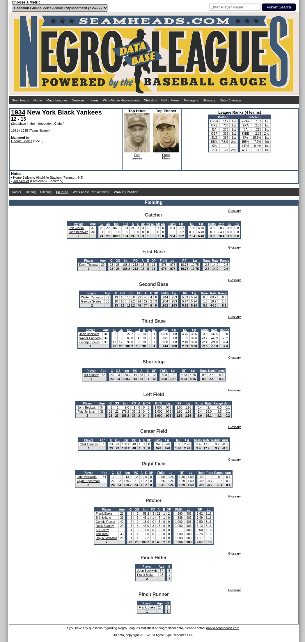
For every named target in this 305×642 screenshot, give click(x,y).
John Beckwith (78, 232)
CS (163, 224)
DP (143, 224)
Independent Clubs (49, 123)
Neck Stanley (105, 525)
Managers (191, 100)
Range (224, 260)
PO (125, 224)
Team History (39, 130)
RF (192, 224)
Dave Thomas (88, 264)
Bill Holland (103, 517)
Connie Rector (105, 521)
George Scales (21, 141)
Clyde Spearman (88, 481)
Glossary (209, 100)
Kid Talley (102, 530)
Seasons (78, 100)
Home (37, 100)
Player (78, 224)
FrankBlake (166, 156)
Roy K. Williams (106, 538)
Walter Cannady (92, 297)
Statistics (150, 100)
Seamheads (20, 100)
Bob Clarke (76, 228)
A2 (229, 224)
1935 (24, 130)
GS (108, 224)
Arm (227, 403)
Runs (212, 224)
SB (158, 224)
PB (148, 224)
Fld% (172, 224)
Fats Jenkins (86, 411)
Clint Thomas (89, 444)
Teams (93, 100)
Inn (116, 224)
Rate (221, 224)
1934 (18, 112)
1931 (14, 130)
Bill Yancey (91, 375)
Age (93, 224)
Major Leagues (57, 100)
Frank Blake (104, 513)
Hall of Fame (170, 100)
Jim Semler (21, 181)
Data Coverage (230, 100)
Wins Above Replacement (121, 100)
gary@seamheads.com (222, 628)
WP (152, 224)
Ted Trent (102, 534)
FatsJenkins (137, 156)
